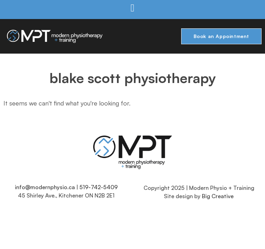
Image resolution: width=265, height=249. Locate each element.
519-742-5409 (98, 187)
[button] (132, 8)
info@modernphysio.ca (45, 187)
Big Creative (218, 196)
